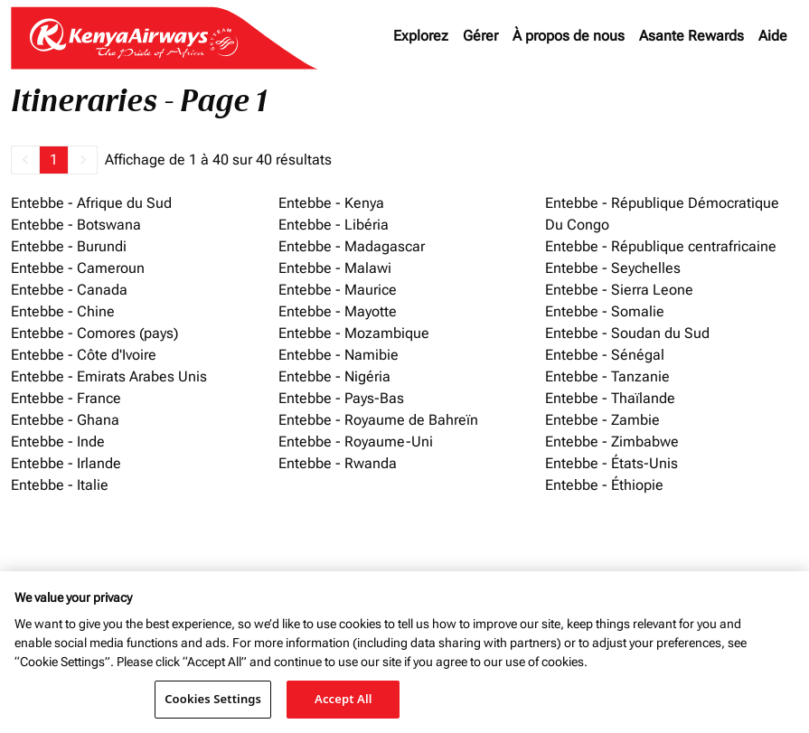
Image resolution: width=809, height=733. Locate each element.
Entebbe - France (66, 398)
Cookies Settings (213, 699)
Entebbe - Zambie (602, 419)
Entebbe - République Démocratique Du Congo (662, 213)
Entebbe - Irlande (66, 463)
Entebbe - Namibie (338, 354)
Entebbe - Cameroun (78, 268)
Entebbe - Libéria (333, 224)
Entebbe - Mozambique (353, 333)
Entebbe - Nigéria (334, 376)
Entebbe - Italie (59, 484)
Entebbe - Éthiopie (604, 484)
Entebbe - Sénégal (604, 354)
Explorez (420, 35)
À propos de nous (569, 35)
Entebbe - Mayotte (337, 311)
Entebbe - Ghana (65, 419)
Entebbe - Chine (63, 311)
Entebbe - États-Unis (611, 463)
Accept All (343, 699)
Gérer (480, 35)
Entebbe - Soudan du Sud (627, 333)
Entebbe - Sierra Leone (619, 289)
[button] (25, 160)
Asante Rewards (691, 35)
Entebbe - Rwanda (337, 463)
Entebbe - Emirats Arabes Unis (109, 376)
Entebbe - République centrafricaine (660, 246)
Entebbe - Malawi (334, 268)
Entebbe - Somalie (604, 311)
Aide (772, 35)
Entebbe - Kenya (331, 202)
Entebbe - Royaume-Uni (355, 441)
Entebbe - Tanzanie (607, 376)
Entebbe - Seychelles (613, 268)
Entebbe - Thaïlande (610, 398)
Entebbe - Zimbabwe (612, 441)
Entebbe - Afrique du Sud (91, 202)
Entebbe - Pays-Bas (341, 398)
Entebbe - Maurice (337, 289)
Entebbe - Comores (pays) (94, 333)
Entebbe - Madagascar (351, 246)
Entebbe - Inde (58, 441)
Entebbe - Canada (69, 289)
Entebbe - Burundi (69, 246)
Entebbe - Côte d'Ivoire (83, 354)
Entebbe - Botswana (76, 224)
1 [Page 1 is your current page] (54, 159)
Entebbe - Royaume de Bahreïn (378, 419)
